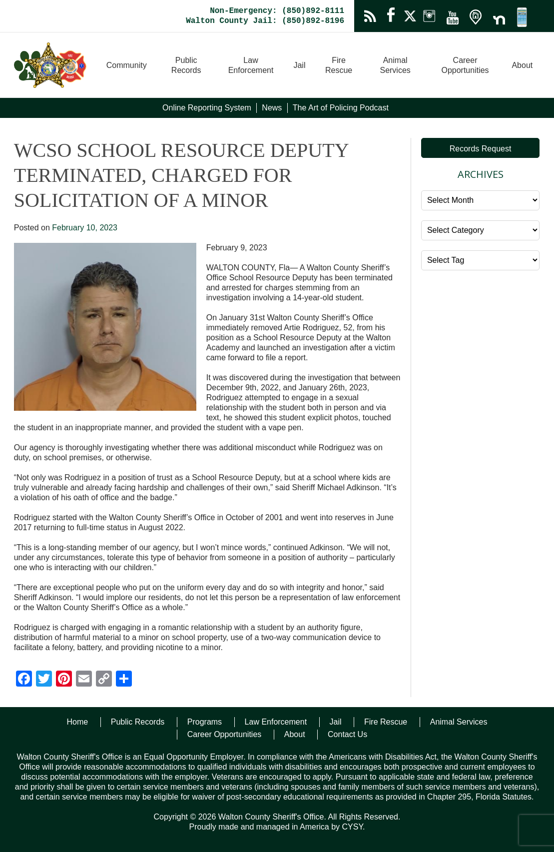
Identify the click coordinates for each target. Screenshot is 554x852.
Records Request (481, 148)
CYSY (352, 827)
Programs (204, 722)
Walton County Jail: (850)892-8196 (265, 20)
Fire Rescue (338, 65)
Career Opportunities (465, 65)
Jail (299, 65)
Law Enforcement (251, 65)
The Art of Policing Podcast (341, 107)
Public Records (186, 65)
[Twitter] (44, 680)
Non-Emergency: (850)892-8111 (277, 10)
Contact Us (347, 734)
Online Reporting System (206, 107)
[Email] (84, 680)
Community (126, 65)
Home (77, 722)
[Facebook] (24, 680)
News (272, 107)
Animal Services (395, 65)
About (522, 65)
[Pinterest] (64, 680)
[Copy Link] (104, 680)
